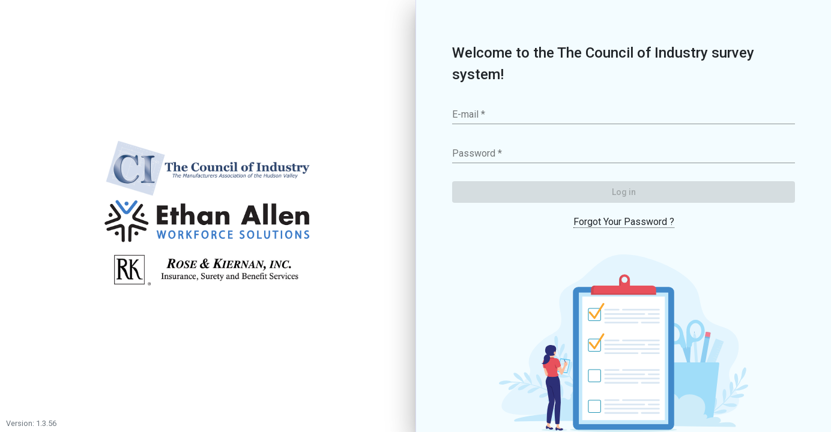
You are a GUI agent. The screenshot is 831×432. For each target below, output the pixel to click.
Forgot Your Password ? (623, 221)
